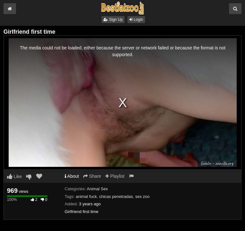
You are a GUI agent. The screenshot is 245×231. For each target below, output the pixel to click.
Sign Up (113, 19)
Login (136, 19)
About (72, 176)
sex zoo (142, 196)
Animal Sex (97, 188)
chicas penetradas (116, 196)
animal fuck (86, 196)
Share (92, 176)
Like (14, 176)
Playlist (114, 176)
